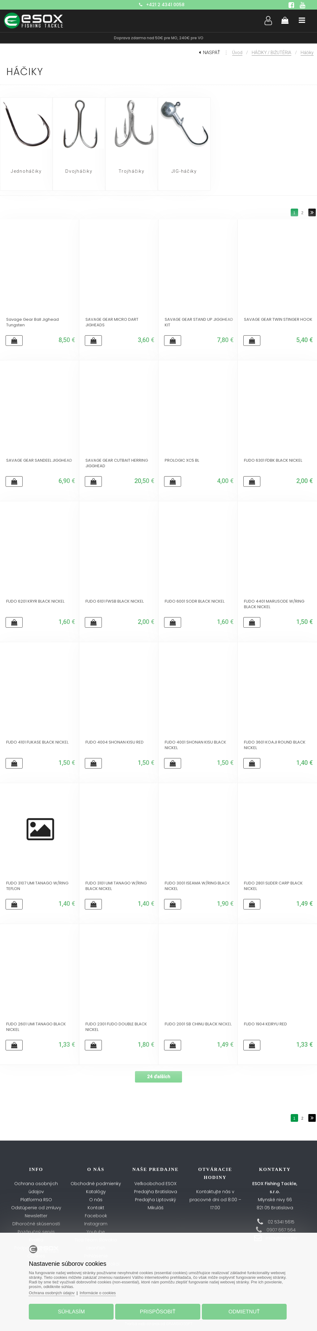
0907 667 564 (281, 1230)
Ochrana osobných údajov (55, 1291)
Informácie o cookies (102, 1291)
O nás (95, 1200)
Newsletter (36, 1216)
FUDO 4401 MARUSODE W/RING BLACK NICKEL (274, 604)
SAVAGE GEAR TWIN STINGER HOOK (278, 319)
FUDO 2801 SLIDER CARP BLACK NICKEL (273, 886)
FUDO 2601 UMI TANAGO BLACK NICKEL (36, 1026)
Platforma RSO (36, 1200)
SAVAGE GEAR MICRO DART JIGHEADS (111, 322)
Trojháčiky (131, 171)
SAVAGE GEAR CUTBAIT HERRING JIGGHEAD (116, 463)
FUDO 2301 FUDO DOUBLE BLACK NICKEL (116, 1026)
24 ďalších (158, 1076)
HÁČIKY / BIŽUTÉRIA (271, 52)
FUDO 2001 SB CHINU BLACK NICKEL (198, 1024)
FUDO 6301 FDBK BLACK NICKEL (273, 460)
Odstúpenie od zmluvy (36, 1208)
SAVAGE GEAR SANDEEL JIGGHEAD (39, 460)
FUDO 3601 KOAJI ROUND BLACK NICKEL (275, 745)
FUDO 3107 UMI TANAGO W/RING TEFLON (37, 886)
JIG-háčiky (184, 171)
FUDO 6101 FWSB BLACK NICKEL (114, 601)
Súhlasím (73, 1310)
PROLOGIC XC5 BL (182, 460)
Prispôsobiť (158, 1310)
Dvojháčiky (79, 171)
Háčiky (307, 52)
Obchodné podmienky (96, 1184)
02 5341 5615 (281, 1222)
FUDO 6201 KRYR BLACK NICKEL (35, 601)
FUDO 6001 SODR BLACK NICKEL (194, 601)
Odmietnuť (242, 1310)
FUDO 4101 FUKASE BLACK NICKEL (37, 742)
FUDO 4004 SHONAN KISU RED (114, 742)
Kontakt (96, 1208)
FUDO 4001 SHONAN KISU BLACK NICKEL (195, 745)
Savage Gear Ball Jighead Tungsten (32, 322)
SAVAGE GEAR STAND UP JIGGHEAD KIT (199, 322)
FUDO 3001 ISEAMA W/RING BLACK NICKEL (197, 886)
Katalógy (96, 1192)
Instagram (95, 1224)
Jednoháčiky (26, 171)
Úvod (237, 52)
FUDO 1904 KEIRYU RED (265, 1024)
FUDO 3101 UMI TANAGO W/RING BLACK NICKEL (116, 886)
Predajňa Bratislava (155, 1192)
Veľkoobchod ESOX (155, 1184)
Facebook (96, 1216)
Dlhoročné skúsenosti (36, 1224)
